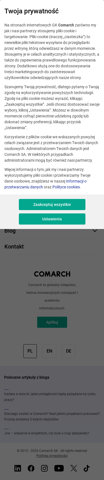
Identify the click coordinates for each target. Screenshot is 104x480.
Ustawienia (52, 219)
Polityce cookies (66, 187)
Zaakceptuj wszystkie (52, 204)
